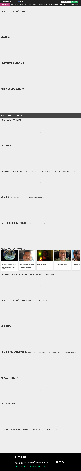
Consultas (43, 466)
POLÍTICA (21, 4)
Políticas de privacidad (33, 466)
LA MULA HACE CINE (63, 4)
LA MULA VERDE (28, 4)
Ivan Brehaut (57, 261)
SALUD (34, 4)
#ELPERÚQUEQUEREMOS (42, 4)
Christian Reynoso (76, 261)
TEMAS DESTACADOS (5, 4)
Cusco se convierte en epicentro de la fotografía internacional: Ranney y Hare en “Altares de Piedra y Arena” (27, 266)
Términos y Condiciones (23, 466)
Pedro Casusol (39, 261)
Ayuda (39, 466)
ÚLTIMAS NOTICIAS (14, 4)
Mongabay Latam (4, 261)
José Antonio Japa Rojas (24, 261)
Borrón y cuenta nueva (41, 264)
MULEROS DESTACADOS (53, 4)
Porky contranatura (76, 264)
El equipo (16, 466)
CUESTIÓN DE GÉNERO (73, 4)
